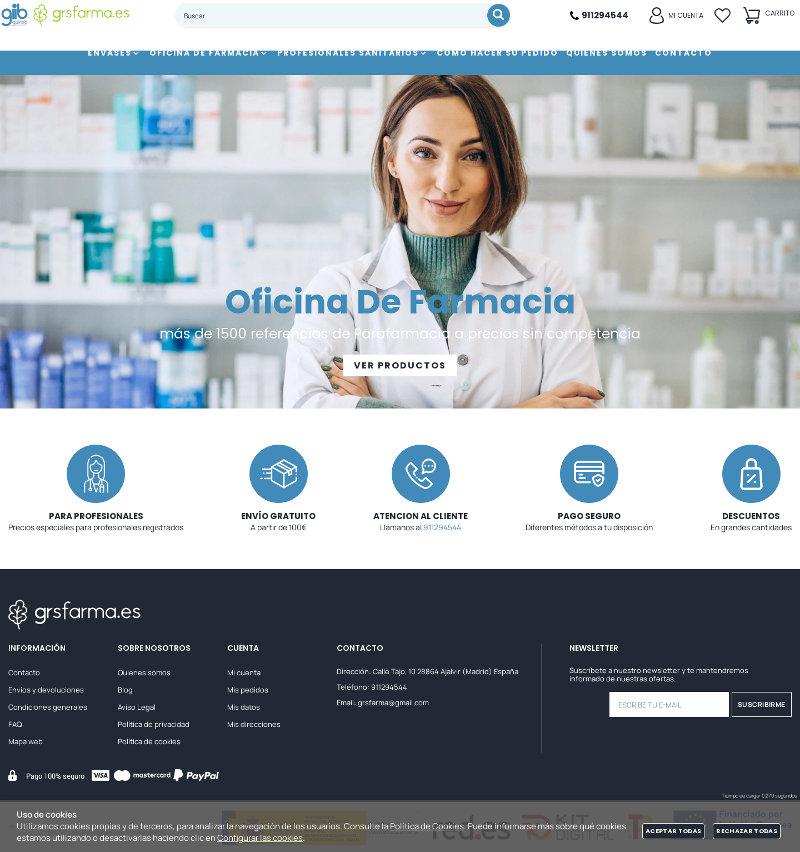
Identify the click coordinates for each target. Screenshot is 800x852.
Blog (125, 690)
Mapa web (25, 741)
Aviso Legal (137, 707)
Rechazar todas (746, 830)
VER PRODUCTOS (400, 365)
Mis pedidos (247, 690)
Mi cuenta (244, 672)
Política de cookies (149, 741)
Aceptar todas (673, 830)
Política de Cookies (427, 826)
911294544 (442, 527)
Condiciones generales (47, 707)
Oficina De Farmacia (400, 301)
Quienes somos (144, 672)
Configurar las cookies (260, 838)
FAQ (15, 724)
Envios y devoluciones (46, 690)
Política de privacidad (153, 724)
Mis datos (243, 707)
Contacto (24, 672)
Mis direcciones (254, 724)
